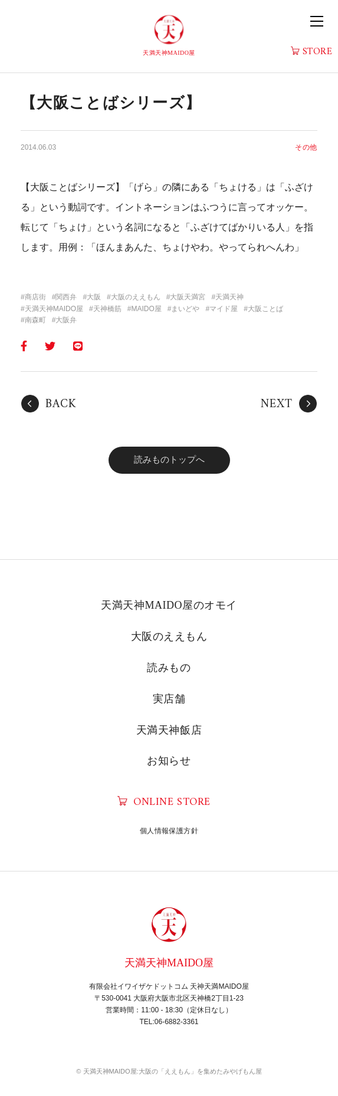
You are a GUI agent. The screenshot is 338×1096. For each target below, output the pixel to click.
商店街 (35, 297)
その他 (306, 147)
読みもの (169, 668)
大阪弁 (66, 320)
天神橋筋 (107, 309)
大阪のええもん (135, 297)
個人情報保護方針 (169, 831)
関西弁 (66, 297)
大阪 (94, 297)
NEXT (277, 404)
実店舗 (169, 699)
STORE (317, 52)
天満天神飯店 (169, 730)
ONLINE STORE (171, 802)
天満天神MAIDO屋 (54, 309)
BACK (60, 404)
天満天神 (229, 297)
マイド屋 (223, 309)
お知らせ (169, 761)
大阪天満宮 (187, 297)
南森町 (35, 320)
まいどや (185, 309)
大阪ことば (265, 309)
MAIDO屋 (146, 309)
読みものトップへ (169, 459)
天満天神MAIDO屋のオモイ (169, 605)
